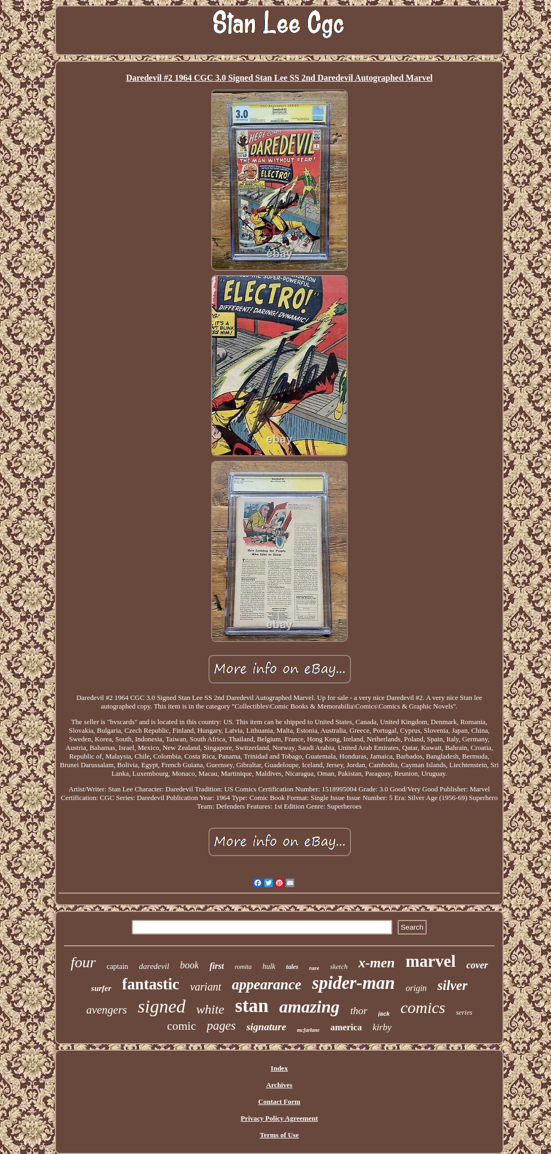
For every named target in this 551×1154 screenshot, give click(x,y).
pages (221, 1025)
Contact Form (279, 1102)
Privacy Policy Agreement (279, 1118)
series (464, 1012)
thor (359, 1010)
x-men (376, 963)
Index (279, 1068)
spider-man (353, 983)
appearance (266, 984)
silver (452, 985)
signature (266, 1026)
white (210, 1009)
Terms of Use (279, 1135)
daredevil (154, 966)
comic (181, 1025)
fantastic (150, 984)
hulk (269, 966)
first (216, 966)
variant (205, 987)
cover (477, 965)
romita (243, 967)
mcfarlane (308, 1030)
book (189, 965)
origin (416, 988)
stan (252, 1005)
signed (162, 1006)
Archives (279, 1085)
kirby (382, 1027)
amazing (309, 1006)
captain (117, 966)
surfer (101, 988)
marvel (431, 961)
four (83, 962)
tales (292, 967)
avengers (106, 1009)
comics (422, 1007)
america (346, 1027)
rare (314, 968)
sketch (338, 966)
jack (384, 1013)
